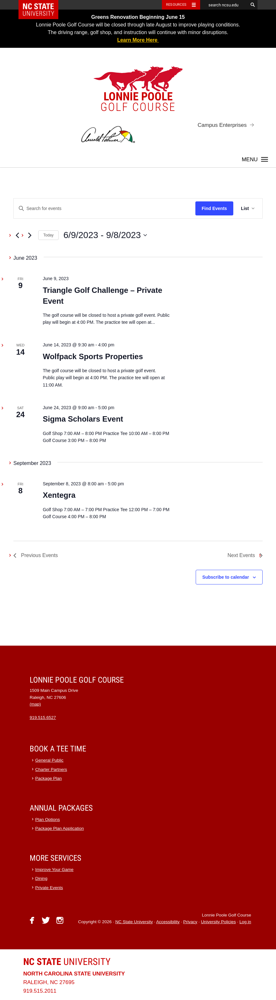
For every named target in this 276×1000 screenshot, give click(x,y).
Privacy (190, 921)
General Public (49, 760)
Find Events (214, 208)
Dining (41, 878)
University (67, 961)
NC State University (134, 921)
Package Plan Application (59, 828)
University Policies (218, 921)
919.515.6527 (43, 717)
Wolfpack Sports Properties (93, 356)
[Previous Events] (17, 235)
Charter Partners (51, 769)
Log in (245, 921)
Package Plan (48, 778)
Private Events (49, 887)
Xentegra (59, 495)
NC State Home (42, 4)
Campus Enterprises (222, 125)
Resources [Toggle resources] (176, 5)
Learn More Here (138, 40)
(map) (35, 704)
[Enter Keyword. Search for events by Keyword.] (104, 209)
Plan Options (47, 819)
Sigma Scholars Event (83, 419)
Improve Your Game (54, 869)
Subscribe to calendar (225, 577)
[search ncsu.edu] (224, 5)
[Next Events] (29, 235)
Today (48, 235)
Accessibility (168, 921)
